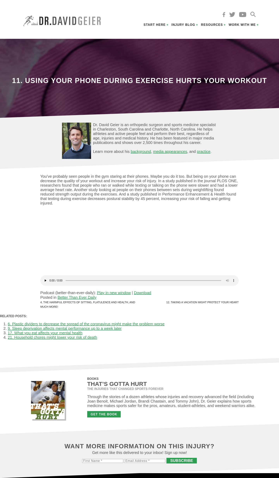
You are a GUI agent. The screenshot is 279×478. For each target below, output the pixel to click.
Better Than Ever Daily (77, 297)
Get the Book (104, 414)
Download (142, 293)
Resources (212, 24)
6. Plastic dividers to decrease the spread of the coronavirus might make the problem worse (86, 324)
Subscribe (181, 460)
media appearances (170, 151)
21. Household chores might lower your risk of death (52, 337)
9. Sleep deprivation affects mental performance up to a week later (65, 328)
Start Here (155, 24)
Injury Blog (183, 24)
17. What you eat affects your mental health (45, 333)
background (141, 151)
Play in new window (114, 293)
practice (203, 151)
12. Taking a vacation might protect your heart (202, 302)
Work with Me (242, 24)
